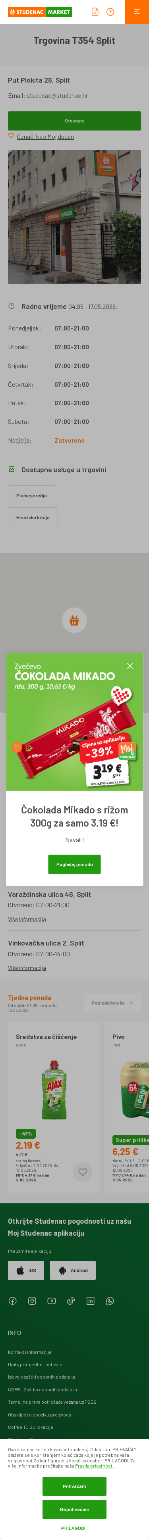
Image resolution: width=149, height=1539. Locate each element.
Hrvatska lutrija (33, 517)
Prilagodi (73, 1528)
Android (73, 1270)
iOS (26, 1270)
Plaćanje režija (31, 495)
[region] (74, 633)
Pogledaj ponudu (74, 863)
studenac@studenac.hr (57, 95)
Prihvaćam (74, 1486)
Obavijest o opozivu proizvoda (39, 1414)
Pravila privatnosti (94, 1465)
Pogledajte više (112, 1002)
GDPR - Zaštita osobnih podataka (42, 1389)
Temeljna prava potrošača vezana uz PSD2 (52, 1401)
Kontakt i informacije (30, 1352)
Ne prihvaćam (74, 1509)
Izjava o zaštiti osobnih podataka (41, 1376)
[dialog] (74, 1489)
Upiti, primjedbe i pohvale (35, 1364)
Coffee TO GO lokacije (30, 1427)
